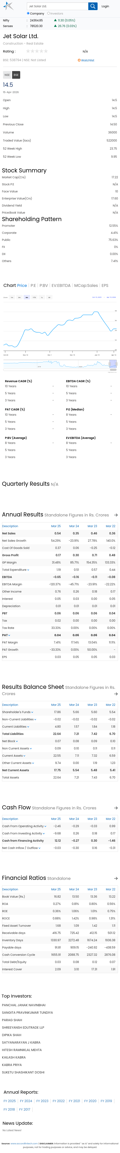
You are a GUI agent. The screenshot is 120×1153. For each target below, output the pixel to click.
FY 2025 (10, 1101)
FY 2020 (90, 1101)
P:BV (44, 285)
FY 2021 (74, 1101)
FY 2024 (26, 1101)
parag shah (12, 1020)
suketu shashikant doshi (23, 1072)
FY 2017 (24, 1109)
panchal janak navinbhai (23, 1005)
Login (105, 6)
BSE (16, 75)
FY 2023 (42, 1101)
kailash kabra (14, 1057)
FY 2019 (106, 1101)
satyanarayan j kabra (21, 1042)
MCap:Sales (86, 285)
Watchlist (87, 60)
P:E (33, 285)
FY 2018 (9, 1109)
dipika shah (11, 1035)
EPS (105, 285)
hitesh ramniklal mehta (22, 1050)
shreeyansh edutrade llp (23, 1027)
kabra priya (12, 1065)
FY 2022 (59, 1101)
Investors (57, 13)
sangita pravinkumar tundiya (27, 1012)
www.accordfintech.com (24, 1143)
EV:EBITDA (61, 285)
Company (37, 13)
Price (22, 285)
